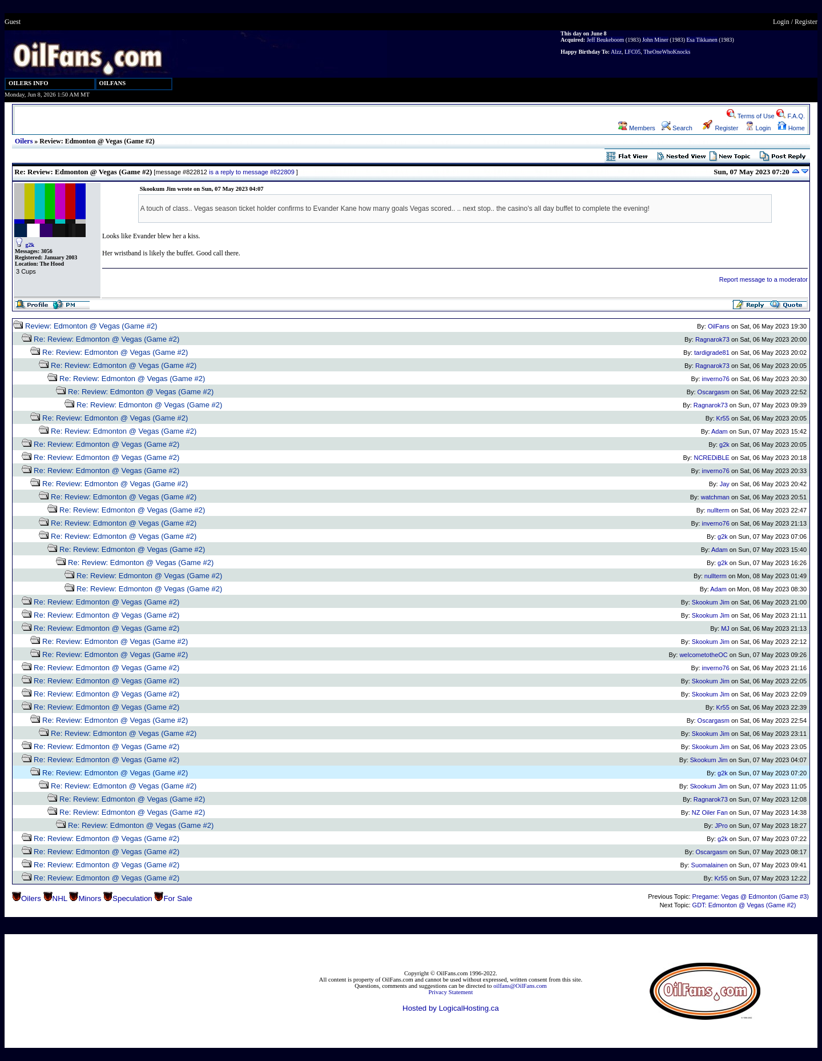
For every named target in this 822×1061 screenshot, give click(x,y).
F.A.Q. (790, 116)
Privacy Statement (451, 992)
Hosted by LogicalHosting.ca (450, 1008)
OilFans (719, 326)
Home (791, 128)
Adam (719, 431)
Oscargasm (714, 392)
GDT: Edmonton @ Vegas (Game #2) (744, 905)
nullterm (718, 510)
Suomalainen (709, 865)
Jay (725, 484)
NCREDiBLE (711, 457)
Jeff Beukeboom (605, 40)
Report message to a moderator (763, 279)
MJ (725, 628)
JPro (721, 825)
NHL (60, 898)
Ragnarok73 (712, 339)
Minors (89, 898)
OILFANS (112, 83)
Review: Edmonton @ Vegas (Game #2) (91, 326)
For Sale (177, 898)
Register (806, 22)
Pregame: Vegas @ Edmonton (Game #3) (750, 896)
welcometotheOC (703, 654)
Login (781, 22)
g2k (30, 245)
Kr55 (723, 418)
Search (677, 128)
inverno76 (716, 378)
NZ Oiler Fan (710, 812)
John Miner (655, 40)
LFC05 (632, 52)
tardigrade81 (712, 352)
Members (636, 128)
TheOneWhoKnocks (666, 52)
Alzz (616, 52)
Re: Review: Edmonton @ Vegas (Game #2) (106, 339)
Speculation (132, 898)
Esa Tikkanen (701, 40)
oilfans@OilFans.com (520, 986)
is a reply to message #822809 (252, 172)
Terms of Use (751, 116)
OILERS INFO (29, 83)
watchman (715, 497)
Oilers (24, 141)
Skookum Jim (711, 602)
